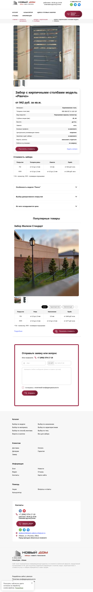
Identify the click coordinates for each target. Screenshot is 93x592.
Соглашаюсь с (42, 390)
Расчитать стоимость (67, 331)
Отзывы (15, 15)
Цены (44, 307)
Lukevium (29, 579)
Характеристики (55, 307)
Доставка (15, 451)
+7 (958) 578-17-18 (75, 1)
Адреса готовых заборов (46, 12)
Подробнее (19, 588)
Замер (14, 457)
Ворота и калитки (18, 436)
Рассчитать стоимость (27, 149)
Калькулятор (28, 12)
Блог (14, 471)
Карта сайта (42, 478)
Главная (15, 19)
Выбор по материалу (23, 20)
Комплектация (68, 307)
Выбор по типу (43, 433)
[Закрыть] (31, 583)
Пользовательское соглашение (23, 584)
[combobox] (51, 363)
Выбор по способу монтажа (22, 433)
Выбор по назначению (46, 427)
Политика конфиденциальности (24, 582)
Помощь (15, 487)
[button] (15, 219)
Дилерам (15, 454)
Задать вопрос (72, 149)
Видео (14, 474)
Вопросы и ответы (44, 492)
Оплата (40, 451)
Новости (41, 471)
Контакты (15, 478)
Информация (27, 15)
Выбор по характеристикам (48, 430)
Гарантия (41, 454)
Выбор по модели (18, 427)
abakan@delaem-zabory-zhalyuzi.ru (32, 536)
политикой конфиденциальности (47, 390)
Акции (14, 492)
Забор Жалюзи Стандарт (28, 226)
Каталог (15, 12)
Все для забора (43, 436)
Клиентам (16, 446)
